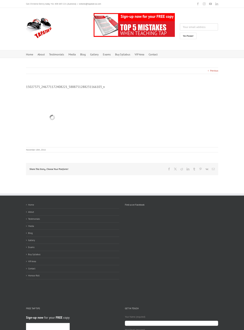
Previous (214, 70)
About (31, 211)
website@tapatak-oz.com (90, 3)
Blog (30, 233)
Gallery (31, 240)
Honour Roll (34, 275)
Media (31, 226)
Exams (31, 247)
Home (31, 204)
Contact (31, 268)
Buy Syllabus (34, 254)
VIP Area (32, 261)
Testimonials (34, 218)
